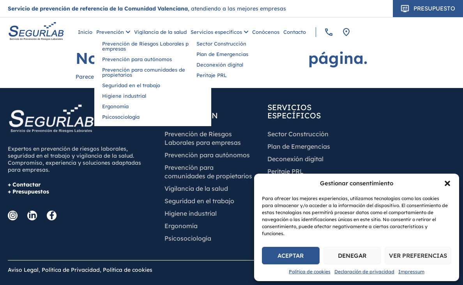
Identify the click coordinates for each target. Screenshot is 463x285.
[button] (447, 183)
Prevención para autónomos (207, 155)
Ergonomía (181, 226)
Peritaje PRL (285, 171)
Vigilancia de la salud (160, 32)
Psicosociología (187, 238)
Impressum (411, 271)
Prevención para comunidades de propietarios (208, 172)
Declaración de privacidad (364, 271)
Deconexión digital (295, 159)
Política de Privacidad (71, 269)
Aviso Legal (23, 269)
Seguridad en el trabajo (199, 201)
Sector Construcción (298, 134)
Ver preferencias (418, 255)
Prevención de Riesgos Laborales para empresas (202, 138)
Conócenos (265, 32)
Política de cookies (309, 271)
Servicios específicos (219, 32)
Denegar (352, 255)
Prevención (113, 32)
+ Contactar (24, 184)
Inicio (85, 32)
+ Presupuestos (28, 191)
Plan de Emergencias (298, 146)
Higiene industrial (190, 213)
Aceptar (290, 255)
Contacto (294, 32)
